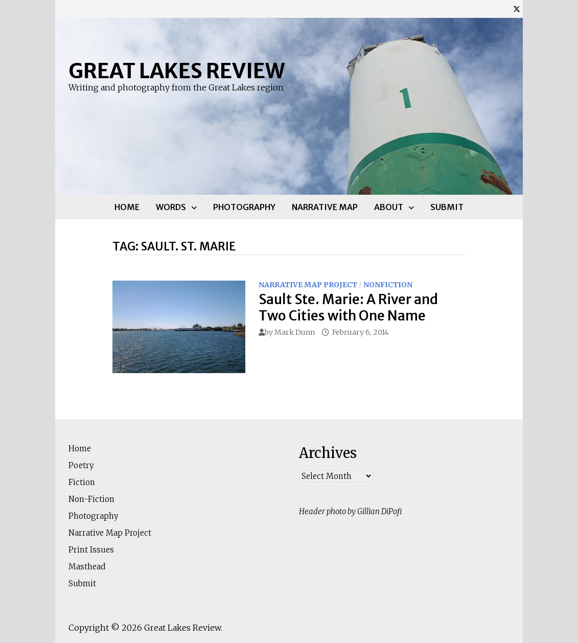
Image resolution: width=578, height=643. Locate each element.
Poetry (81, 465)
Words (171, 207)
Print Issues (91, 550)
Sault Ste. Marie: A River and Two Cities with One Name (348, 307)
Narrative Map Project (308, 284)
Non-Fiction (91, 499)
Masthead (86, 566)
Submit (447, 207)
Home (127, 207)
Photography (244, 207)
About (388, 207)
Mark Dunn (294, 332)
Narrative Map (325, 207)
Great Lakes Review (176, 71)
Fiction (81, 482)
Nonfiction (387, 284)
